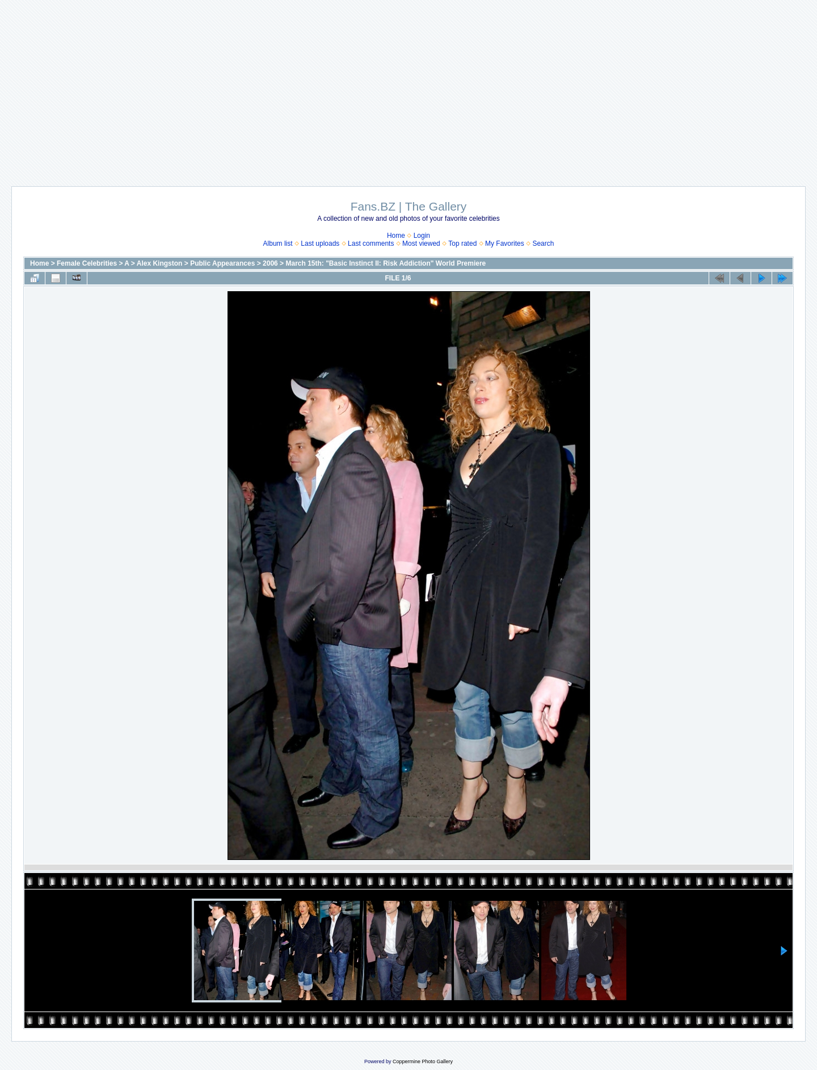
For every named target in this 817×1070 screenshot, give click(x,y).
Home (396, 236)
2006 (270, 263)
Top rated (462, 243)
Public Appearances (222, 263)
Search (543, 243)
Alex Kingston (160, 263)
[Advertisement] (408, 87)
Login (422, 236)
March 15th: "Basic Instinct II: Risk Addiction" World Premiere (385, 263)
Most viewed (421, 243)
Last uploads (320, 243)
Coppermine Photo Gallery (423, 1061)
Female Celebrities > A (93, 263)
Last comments (371, 243)
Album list (278, 243)
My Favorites (504, 243)
